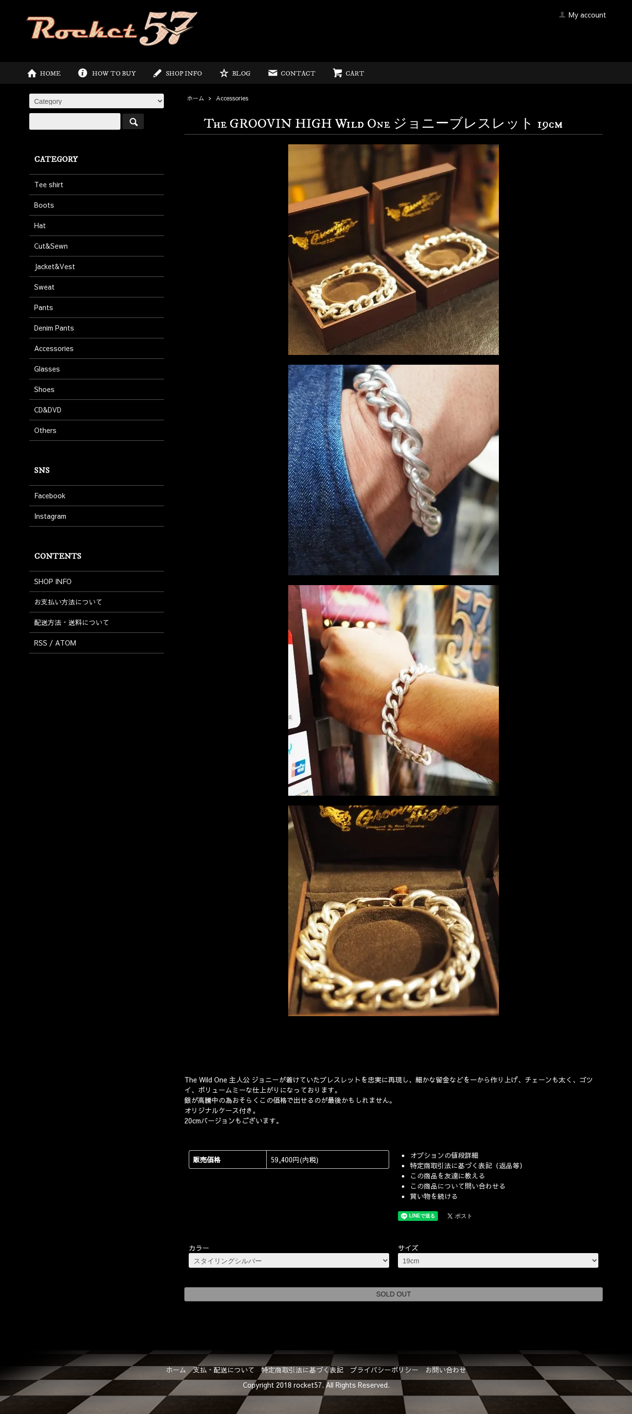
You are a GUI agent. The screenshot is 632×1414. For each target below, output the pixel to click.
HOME (43, 73)
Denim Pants (54, 328)
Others (45, 430)
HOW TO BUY (106, 73)
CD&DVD (47, 409)
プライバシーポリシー (384, 1370)
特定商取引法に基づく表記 (302, 1370)
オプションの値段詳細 (444, 1155)
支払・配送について (224, 1370)
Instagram (50, 516)
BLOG (234, 73)
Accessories (232, 98)
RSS (40, 643)
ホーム (195, 98)
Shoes (44, 389)
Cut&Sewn (51, 246)
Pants (43, 307)
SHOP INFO (177, 73)
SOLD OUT (393, 1294)
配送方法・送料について (71, 622)
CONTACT (291, 73)
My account (582, 15)
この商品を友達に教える (447, 1175)
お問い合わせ (445, 1370)
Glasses (47, 368)
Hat (40, 225)
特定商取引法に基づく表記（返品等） (468, 1165)
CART (348, 73)
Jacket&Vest (54, 266)
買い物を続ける (434, 1196)
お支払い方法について (68, 602)
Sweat (44, 287)
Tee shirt (48, 184)
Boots (44, 205)
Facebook (49, 495)
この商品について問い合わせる (458, 1186)
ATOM (65, 643)
